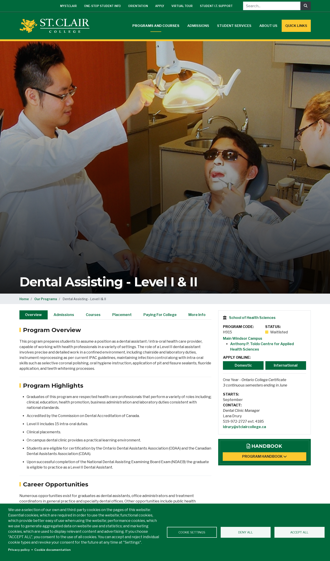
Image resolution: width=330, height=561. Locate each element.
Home (24, 299)
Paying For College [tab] (160, 315)
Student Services (234, 26)
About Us (268, 26)
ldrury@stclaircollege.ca (244, 427)
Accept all (299, 532)
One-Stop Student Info (102, 6)
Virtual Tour (182, 6)
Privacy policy (19, 550)
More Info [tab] (197, 315)
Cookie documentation (52, 550)
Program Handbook (264, 456)
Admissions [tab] (64, 315)
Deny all (245, 532)
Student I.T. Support (216, 6)
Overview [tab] (33, 315)
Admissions (198, 26)
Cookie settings (191, 532)
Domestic (243, 365)
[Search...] (271, 6)
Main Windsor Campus (242, 338)
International (285, 365)
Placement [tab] (122, 315)
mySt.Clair (68, 6)
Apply (159, 6)
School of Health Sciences (252, 318)
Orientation (138, 6)
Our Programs (45, 299)
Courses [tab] (93, 315)
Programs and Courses (155, 26)
